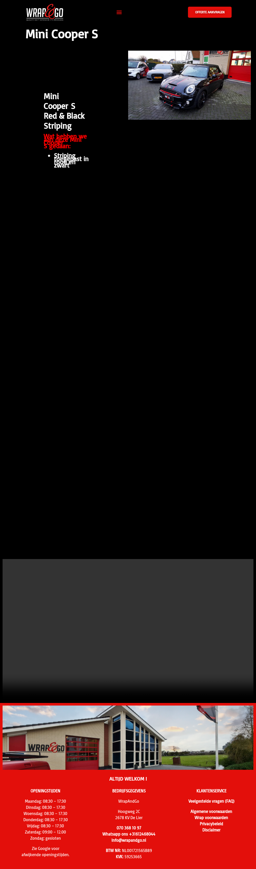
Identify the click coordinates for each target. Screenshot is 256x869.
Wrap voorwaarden (211, 817)
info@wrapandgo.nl (128, 840)
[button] (119, 12)
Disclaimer (211, 830)
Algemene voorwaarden (211, 811)
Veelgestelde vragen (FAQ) (211, 801)
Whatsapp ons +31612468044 (128, 834)
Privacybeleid (211, 823)
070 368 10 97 (129, 827)
